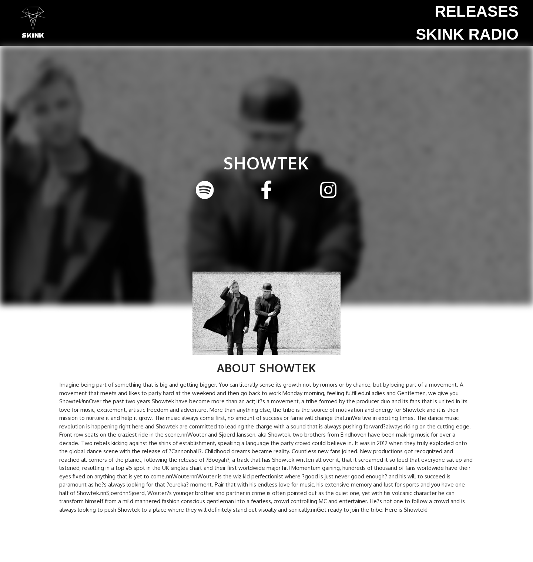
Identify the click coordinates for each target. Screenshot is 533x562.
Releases (476, 11)
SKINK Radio (467, 34)
